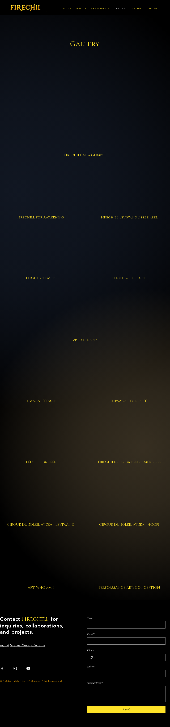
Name (90, 618)
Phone (90, 650)
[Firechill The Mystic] (35, 8)
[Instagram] (15, 668)
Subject (90, 666)
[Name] (125, 624)
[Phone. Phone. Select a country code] (92, 657)
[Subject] (125, 673)
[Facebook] (2, 668)
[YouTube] (28, 668)
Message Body (95, 683)
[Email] (125, 641)
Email (91, 634)
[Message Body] (126, 694)
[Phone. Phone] (129, 657)
